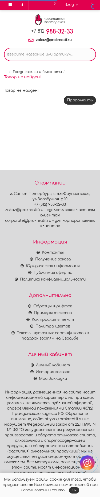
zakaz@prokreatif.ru (54, 40)
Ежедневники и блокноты (37, 72)
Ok (74, 490)
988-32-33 (52, 31)
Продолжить (80, 100)
